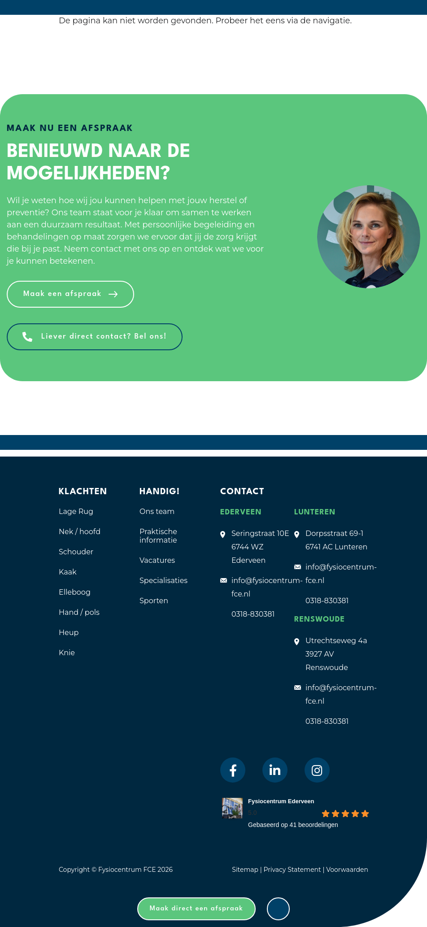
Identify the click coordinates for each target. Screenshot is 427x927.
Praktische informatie (158, 535)
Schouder (76, 552)
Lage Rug (76, 511)
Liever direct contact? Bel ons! (104, 336)
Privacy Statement (292, 870)
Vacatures (157, 560)
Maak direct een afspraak (197, 908)
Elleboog (75, 592)
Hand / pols (79, 612)
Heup (68, 632)
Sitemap (245, 870)
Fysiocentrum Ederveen (281, 801)
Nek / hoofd (79, 531)
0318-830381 (252, 614)
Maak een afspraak (62, 294)
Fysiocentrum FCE (127, 870)
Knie (67, 652)
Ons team (156, 511)
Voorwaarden (347, 870)
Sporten (153, 600)
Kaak (68, 572)
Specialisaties (163, 580)
